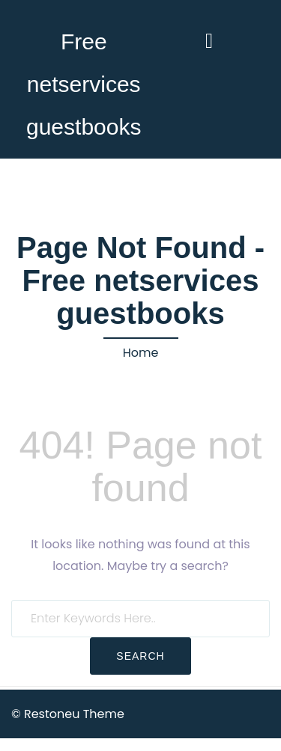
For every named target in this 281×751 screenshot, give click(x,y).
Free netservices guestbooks (83, 84)
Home (141, 352)
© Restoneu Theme (67, 714)
